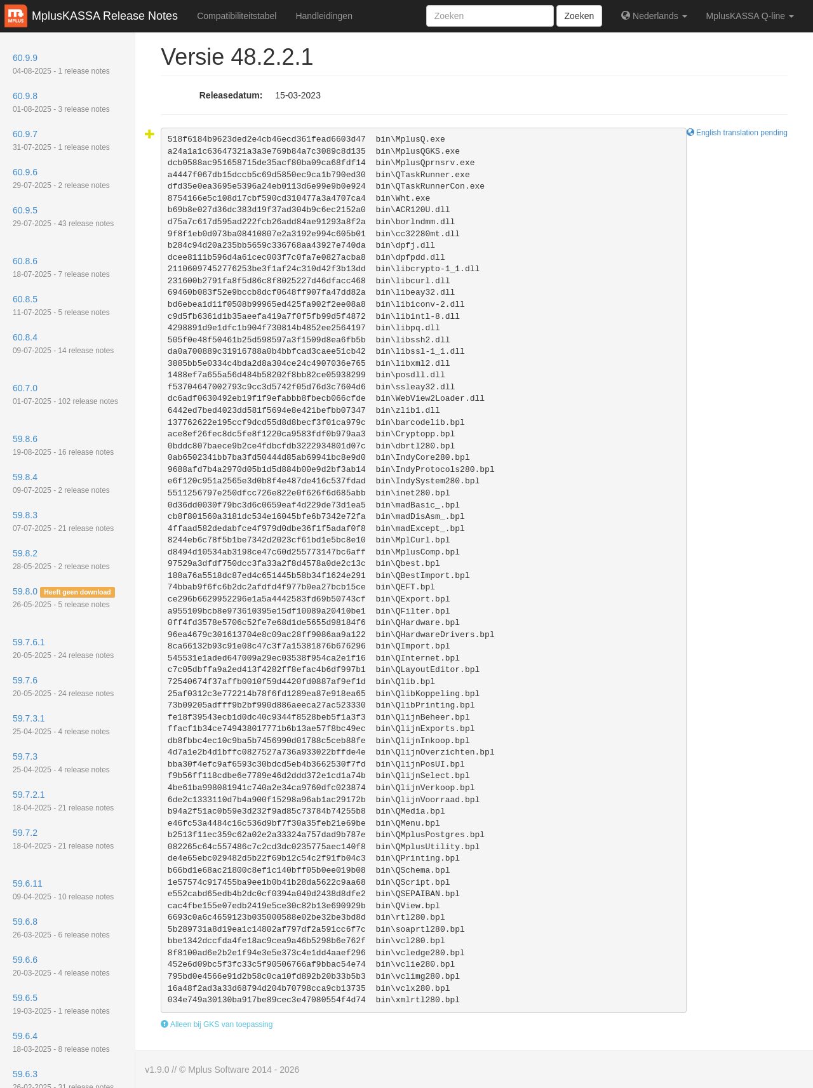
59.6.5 (61, 1004)
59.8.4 (61, 483)
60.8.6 (61, 267)
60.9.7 (61, 140)
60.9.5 (63, 216)
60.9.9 (61, 64)
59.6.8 (61, 928)
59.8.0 (64, 597)
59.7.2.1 (63, 800)
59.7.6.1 (63, 648)
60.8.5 (61, 305)
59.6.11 (63, 889)
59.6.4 (61, 1042)
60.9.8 (61, 102)
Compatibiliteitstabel (236, 16)
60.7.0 (65, 394)
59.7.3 (61, 762)
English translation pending (737, 132)
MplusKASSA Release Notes (105, 16)
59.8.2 (61, 559)
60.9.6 (61, 178)
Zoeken (580, 16)
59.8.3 (63, 521)
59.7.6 (63, 686)
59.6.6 (61, 966)
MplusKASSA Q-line (750, 16)
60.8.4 (63, 343)
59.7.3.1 (61, 724)
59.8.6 (63, 445)
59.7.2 (63, 839)
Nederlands (654, 16)
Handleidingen (324, 16)
